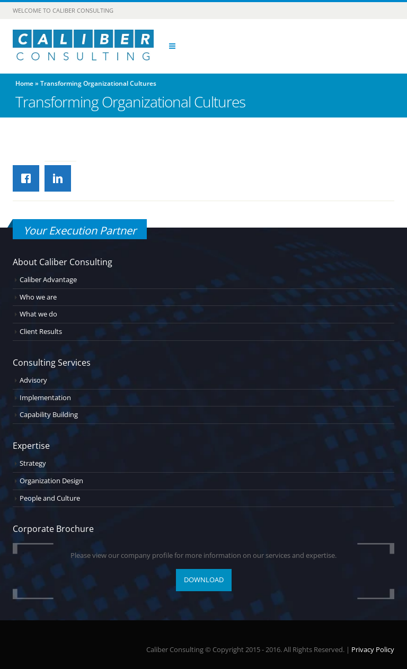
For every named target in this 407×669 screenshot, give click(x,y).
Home (24, 83)
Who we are (38, 297)
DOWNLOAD (204, 579)
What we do (38, 314)
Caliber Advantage (48, 279)
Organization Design (51, 480)
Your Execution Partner (79, 230)
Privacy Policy (372, 649)
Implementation (45, 397)
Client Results (41, 331)
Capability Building (49, 414)
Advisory (33, 380)
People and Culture (50, 498)
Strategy (33, 463)
